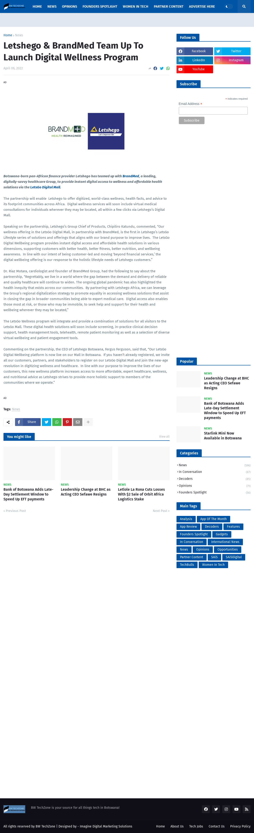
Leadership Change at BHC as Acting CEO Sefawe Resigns (86, 491)
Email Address (190, 104)
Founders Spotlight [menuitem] (100, 6)
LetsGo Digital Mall (45, 187)
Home (7, 35)
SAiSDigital (234, 557)
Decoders (215, 479)
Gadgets (222, 534)
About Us (177, 826)
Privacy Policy (240, 826)
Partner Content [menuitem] (168, 6)
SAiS (214, 557)
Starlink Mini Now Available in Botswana (223, 435)
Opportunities (227, 549)
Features (233, 527)
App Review (188, 527)
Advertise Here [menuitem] (202, 6)
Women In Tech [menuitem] (135, 6)
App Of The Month (213, 519)
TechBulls (187, 565)
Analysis (186, 519)
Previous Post (16, 511)
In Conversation (215, 472)
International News (225, 542)
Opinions (215, 486)
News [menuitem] (51, 6)
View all (164, 436)
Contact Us (217, 826)
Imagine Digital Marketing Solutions (106, 826)
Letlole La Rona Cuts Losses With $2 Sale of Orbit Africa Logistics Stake (141, 494)
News (19, 35)
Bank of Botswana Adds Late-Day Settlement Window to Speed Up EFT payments (28, 494)
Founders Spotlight (215, 492)
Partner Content (191, 557)
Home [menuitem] (37, 6)
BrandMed (131, 176)
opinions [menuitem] (69, 6)
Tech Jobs (196, 826)
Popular (186, 361)
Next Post (160, 511)
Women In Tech (213, 565)
